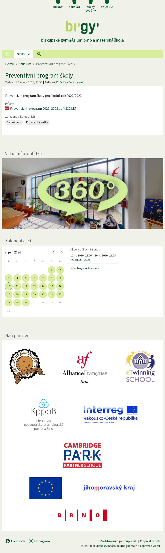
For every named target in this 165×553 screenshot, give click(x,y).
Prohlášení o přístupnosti (119, 541)
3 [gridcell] (8, 278)
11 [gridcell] (17, 286)
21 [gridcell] (43, 294)
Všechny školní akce (84, 268)
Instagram (39, 541)
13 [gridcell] (34, 286)
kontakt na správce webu (143, 546)
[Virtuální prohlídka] (82, 193)
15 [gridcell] (51, 286)
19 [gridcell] (25, 294)
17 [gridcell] (8, 294)
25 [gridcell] (17, 302)
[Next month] (62, 252)
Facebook (15, 541)
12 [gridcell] (25, 286)
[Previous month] (53, 252)
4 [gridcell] (17, 278)
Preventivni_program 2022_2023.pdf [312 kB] (40, 108)
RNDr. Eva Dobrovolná (69, 82)
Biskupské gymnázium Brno (107, 546)
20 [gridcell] (34, 294)
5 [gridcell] (25, 278)
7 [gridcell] (43, 278)
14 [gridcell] (43, 286)
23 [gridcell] (60, 294)
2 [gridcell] (60, 269)
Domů (9, 64)
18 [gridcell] (17, 294)
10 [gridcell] (8, 286)
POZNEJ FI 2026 (80, 260)
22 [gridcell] (51, 294)
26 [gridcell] (25, 302)
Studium (23, 54)
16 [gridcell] (60, 286)
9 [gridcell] (60, 278)
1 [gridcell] (51, 269)
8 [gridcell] (51, 278)
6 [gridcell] (34, 278)
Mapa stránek (150, 541)
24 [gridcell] (8, 302)
